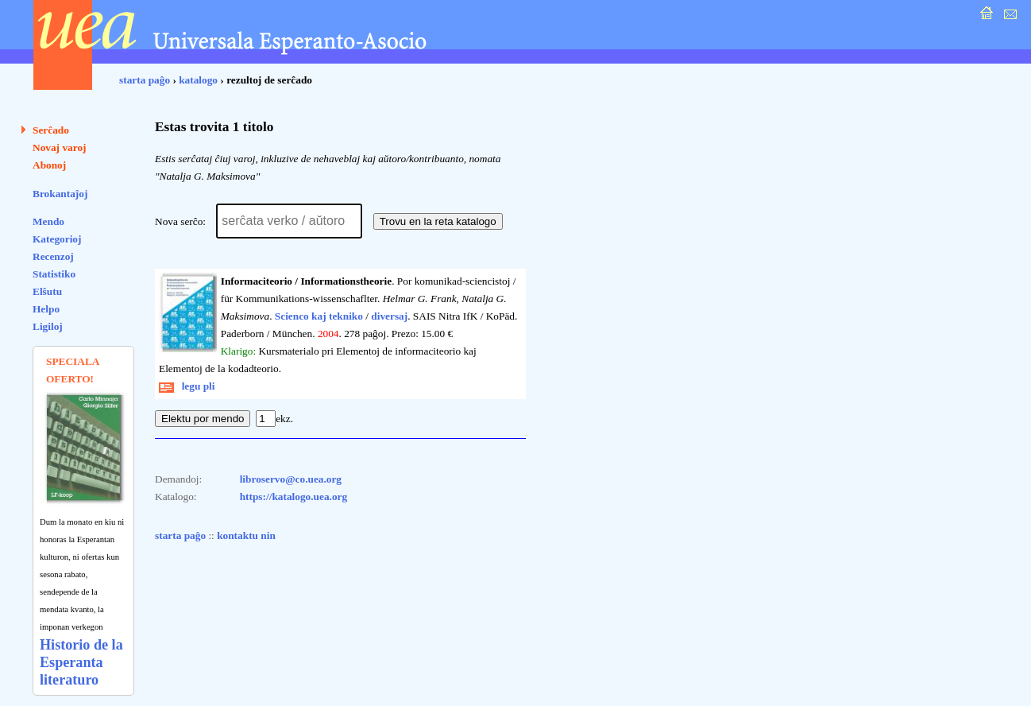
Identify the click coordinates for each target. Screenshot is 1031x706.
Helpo (46, 309)
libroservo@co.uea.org (291, 479)
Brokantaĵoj (60, 194)
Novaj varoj (60, 147)
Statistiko (54, 274)
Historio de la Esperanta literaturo (81, 662)
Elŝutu (47, 291)
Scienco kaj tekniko (319, 316)
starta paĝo (144, 80)
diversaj (389, 316)
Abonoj (49, 165)
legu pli (187, 386)
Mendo (48, 221)
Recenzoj (53, 256)
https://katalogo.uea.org (294, 496)
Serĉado (51, 130)
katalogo (198, 80)
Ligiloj (48, 326)
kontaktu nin (246, 535)
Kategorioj (57, 239)
